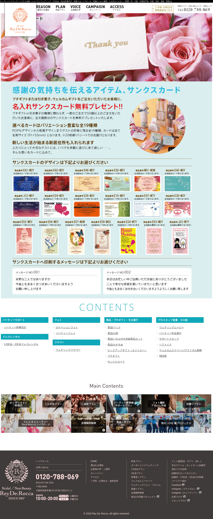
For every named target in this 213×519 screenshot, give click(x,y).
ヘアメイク (165, 344)
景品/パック (114, 327)
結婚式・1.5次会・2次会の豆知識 (187, 477)
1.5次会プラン (138, 469)
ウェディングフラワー (68, 350)
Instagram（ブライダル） (184, 489)
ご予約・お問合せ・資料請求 (104, 481)
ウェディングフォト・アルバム (146, 485)
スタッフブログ (179, 500)
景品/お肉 (113, 333)
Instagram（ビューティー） (185, 493)
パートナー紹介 (179, 481)
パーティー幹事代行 (15, 327)
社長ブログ (177, 497)
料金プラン (136, 461)
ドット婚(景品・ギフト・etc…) (186, 461)
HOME (94, 461)
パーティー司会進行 (170, 333)
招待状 (163, 356)
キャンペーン (97, 473)
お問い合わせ (42, 467)
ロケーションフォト (67, 327)
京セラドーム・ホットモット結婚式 (188, 465)
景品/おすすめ (115, 344)
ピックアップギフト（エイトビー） (127, 350)
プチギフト (114, 356)
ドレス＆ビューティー (141, 481)
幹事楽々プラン (138, 477)
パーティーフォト (66, 333)
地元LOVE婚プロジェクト (143, 497)
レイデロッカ (42, 461)
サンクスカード (116, 361)
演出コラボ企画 (179, 469)
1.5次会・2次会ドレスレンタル (21, 344)
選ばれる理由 (97, 465)
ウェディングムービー (171, 327)
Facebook (176, 485)
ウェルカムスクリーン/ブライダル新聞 (180, 350)
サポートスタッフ (169, 338)
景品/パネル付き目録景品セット (125, 338)
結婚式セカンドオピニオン (184, 473)
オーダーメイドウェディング (145, 465)
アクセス (95, 477)
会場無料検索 (137, 493)
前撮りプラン (137, 489)
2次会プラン (137, 473)
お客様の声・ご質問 (100, 469)
